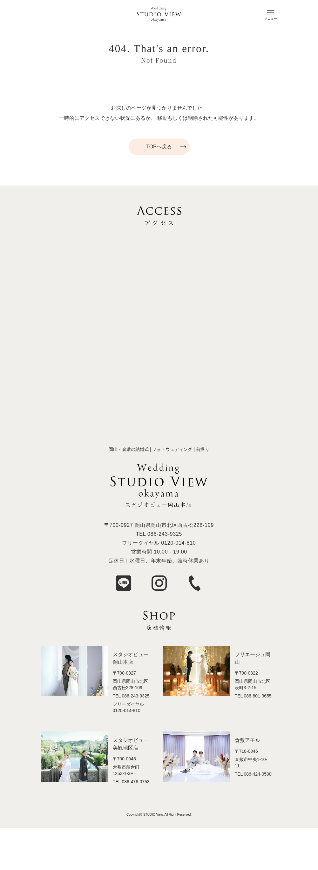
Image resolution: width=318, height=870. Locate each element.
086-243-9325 (164, 534)
